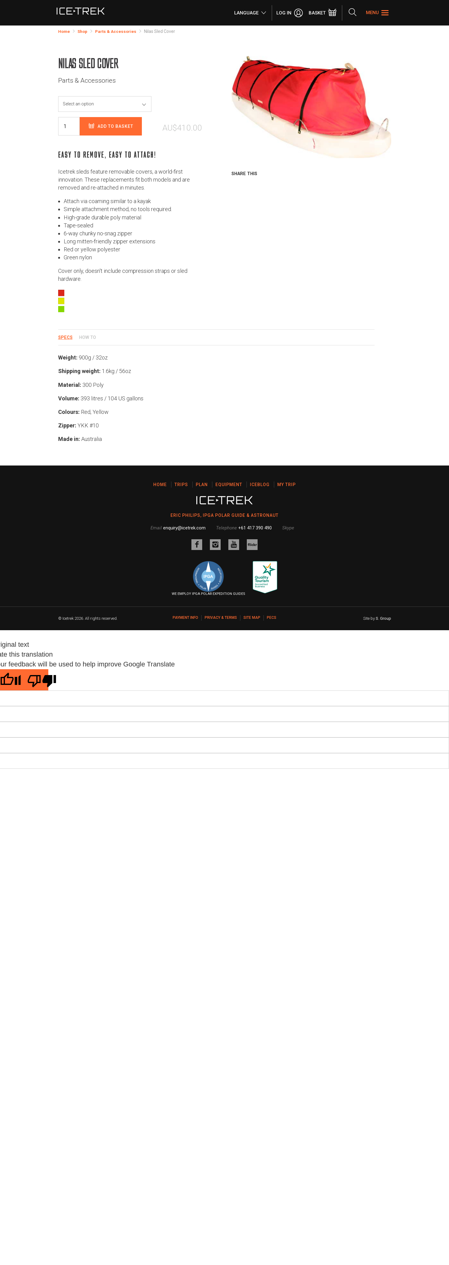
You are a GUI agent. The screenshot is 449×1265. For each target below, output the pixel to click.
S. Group (383, 617)
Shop (83, 31)
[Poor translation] (34, 678)
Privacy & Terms (221, 617)
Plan (202, 484)
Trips (181, 484)
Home (64, 31)
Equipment (228, 484)
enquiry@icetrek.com (184, 527)
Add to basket (110, 126)
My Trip (286, 484)
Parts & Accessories (117, 31)
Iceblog (260, 484)
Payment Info (185, 617)
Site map (251, 617)
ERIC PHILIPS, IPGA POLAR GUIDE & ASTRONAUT (224, 515)
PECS (271, 617)
